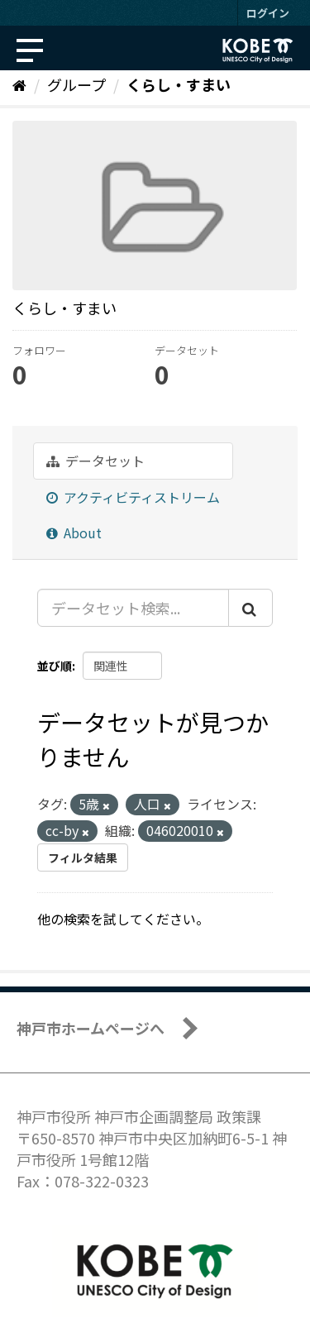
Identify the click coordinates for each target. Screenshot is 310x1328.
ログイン (267, 13)
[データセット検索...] (133, 608)
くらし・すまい (178, 84)
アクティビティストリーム (133, 497)
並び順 (54, 665)
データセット (95, 461)
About (74, 532)
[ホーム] (19, 84)
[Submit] (250, 608)
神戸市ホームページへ (91, 1028)
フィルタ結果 (82, 857)
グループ (76, 84)
